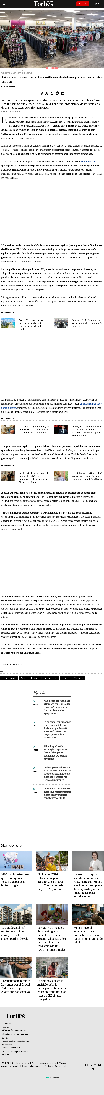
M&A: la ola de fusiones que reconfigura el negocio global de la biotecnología (15, 880)
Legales (16, 1066)
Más (55, 692)
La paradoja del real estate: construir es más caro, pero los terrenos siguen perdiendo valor (15, 933)
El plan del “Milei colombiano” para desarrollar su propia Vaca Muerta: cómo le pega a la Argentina (50, 882)
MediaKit (5, 1063)
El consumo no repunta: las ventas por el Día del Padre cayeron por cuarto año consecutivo (16, 986)
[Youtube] (99, 1065)
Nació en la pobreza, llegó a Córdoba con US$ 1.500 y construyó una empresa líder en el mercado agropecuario (57, 707)
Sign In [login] (97, 4)
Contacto (25, 1063)
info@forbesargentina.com (18, 1034)
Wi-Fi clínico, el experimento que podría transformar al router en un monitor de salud (88, 935)
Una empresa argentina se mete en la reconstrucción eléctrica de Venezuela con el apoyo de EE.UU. (57, 793)
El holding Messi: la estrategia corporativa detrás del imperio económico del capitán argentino (55, 752)
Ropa (34, 678)
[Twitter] (90, 1065)
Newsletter (16, 1063)
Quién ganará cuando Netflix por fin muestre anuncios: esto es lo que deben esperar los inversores (86, 431)
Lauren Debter (8, 87)
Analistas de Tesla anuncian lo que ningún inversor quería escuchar (87, 323)
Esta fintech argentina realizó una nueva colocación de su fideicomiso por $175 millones (87, 476)
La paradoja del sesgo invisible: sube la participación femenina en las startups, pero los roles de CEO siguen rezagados (51, 990)
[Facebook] (86, 1065)
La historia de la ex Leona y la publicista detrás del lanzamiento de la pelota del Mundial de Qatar (34, 477)
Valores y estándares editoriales (44, 1063)
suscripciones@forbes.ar (11, 1048)
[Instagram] (95, 1065)
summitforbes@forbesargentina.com (15, 1041)
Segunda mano (49, 678)
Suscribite (83, 4)
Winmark (78, 678)
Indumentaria (9, 678)
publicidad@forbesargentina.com (14, 1030)
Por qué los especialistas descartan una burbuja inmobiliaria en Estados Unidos (31, 324)
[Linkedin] (93, 1069)
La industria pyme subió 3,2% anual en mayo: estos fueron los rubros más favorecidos (34, 430)
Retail (24, 678)
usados (65, 678)
